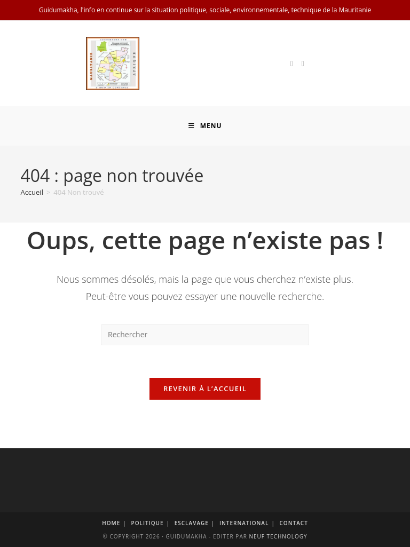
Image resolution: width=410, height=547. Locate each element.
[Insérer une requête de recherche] (205, 334)
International (244, 523)
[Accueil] (31, 192)
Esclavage (192, 523)
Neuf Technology (278, 536)
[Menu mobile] (205, 126)
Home (111, 523)
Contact (294, 523)
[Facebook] (303, 64)
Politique (147, 523)
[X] (291, 64)
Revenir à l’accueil (205, 388)
